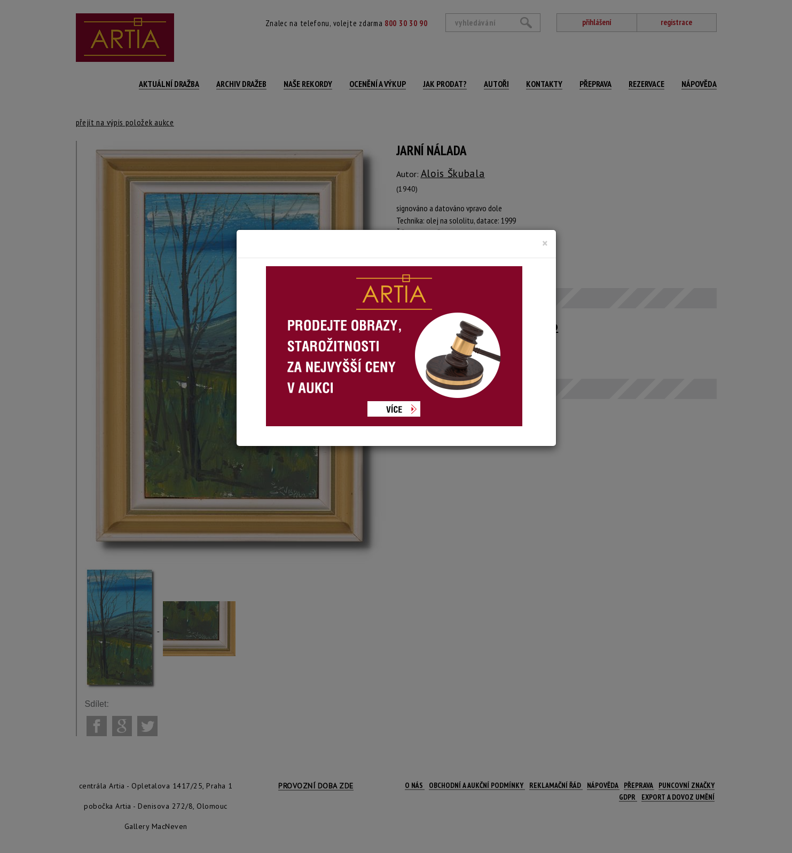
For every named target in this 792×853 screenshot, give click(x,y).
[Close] (545, 243)
